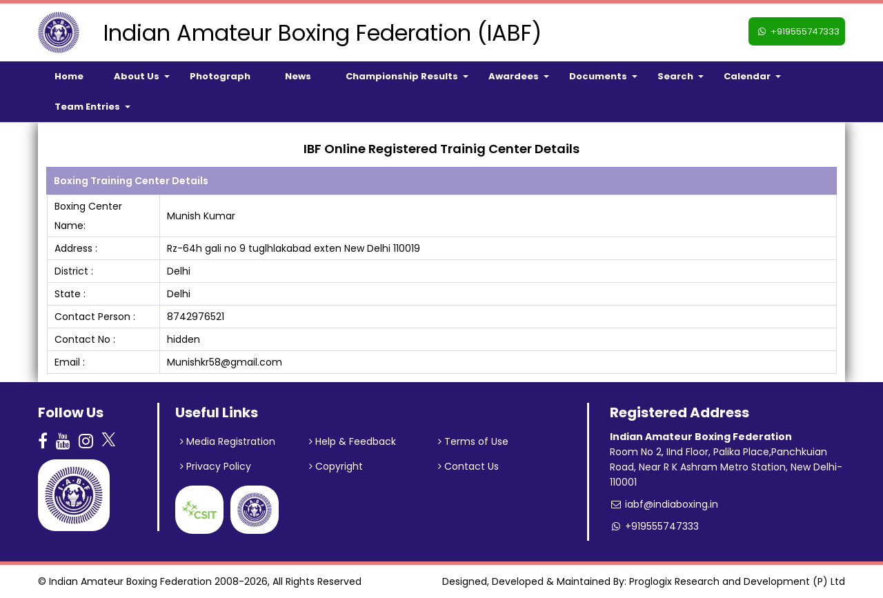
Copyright (336, 466)
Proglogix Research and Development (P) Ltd (737, 581)
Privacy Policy (215, 466)
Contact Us (468, 466)
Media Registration (227, 441)
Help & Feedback (352, 441)
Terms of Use (473, 441)
